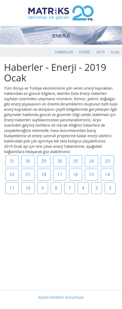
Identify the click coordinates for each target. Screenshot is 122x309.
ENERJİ (84, 51)
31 (12, 161)
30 (27, 161)
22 (12, 174)
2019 (101, 51)
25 (75, 161)
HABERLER (64, 51)
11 (12, 188)
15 (91, 174)
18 (43, 174)
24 (91, 161)
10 (27, 188)
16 (75, 174)
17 (59, 174)
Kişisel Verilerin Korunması (61, 297)
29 (43, 161)
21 (27, 174)
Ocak (115, 51)
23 (107, 161)
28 (59, 161)
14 (107, 174)
